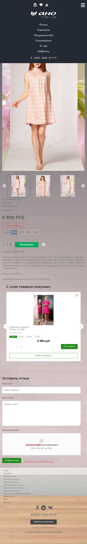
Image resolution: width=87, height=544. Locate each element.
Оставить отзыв (12, 460)
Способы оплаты (9, 476)
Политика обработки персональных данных (43, 532)
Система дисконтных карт (13, 485)
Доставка (6, 502)
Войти (52, 4)
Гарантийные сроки (11, 482)
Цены (5, 499)
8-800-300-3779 (43, 57)
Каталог (43, 29)
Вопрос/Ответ (9, 496)
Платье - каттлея (17, 329)
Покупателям (43, 35)
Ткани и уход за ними (11, 491)
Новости (43, 51)
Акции (43, 24)
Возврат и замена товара (13, 488)
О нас (43, 46)
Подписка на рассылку (43, 522)
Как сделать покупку (11, 479)
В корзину (26, 245)
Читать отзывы (43, 355)
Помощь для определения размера (17, 493)
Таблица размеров (13, 225)
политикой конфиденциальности (39, 461)
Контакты (43, 40)
